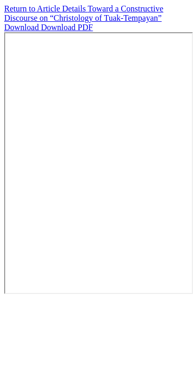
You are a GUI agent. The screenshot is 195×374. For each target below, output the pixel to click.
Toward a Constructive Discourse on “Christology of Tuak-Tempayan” (83, 13)
